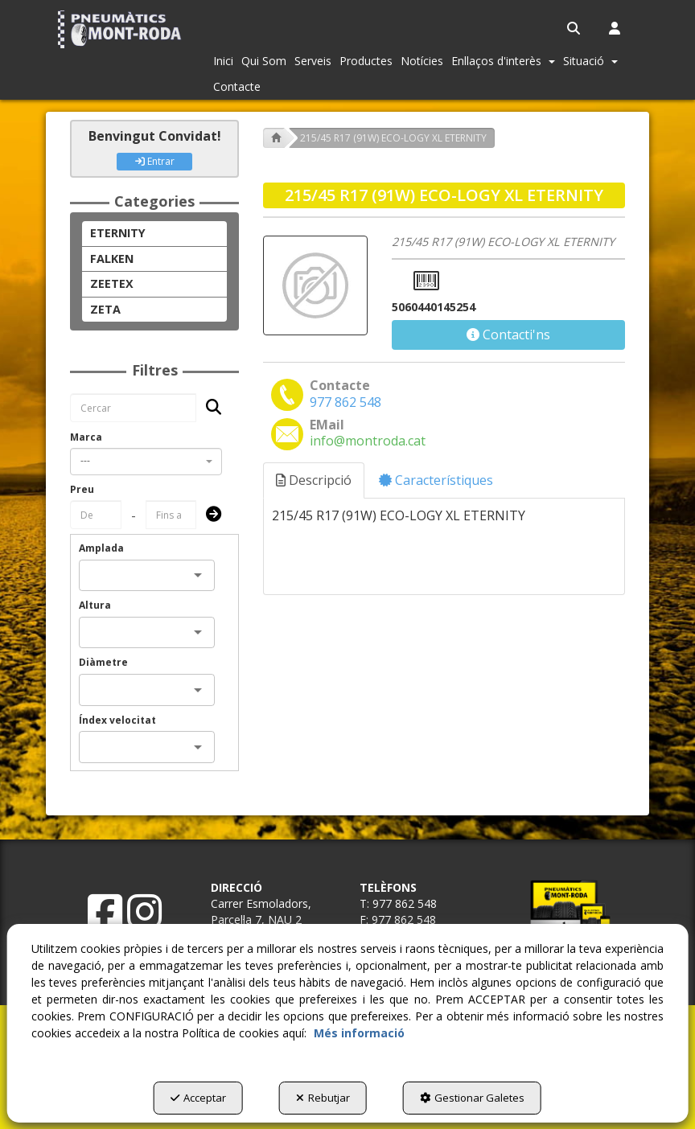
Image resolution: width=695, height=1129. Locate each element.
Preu (82, 489)
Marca (86, 437)
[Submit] (208, 515)
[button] (121, 29)
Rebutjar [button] (323, 1097)
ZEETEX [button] (112, 283)
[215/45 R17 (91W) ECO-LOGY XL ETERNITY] (315, 286)
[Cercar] (208, 408)
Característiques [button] (436, 480)
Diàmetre (103, 662)
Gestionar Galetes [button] (472, 1097)
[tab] (314, 480)
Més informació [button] (359, 1033)
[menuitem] (574, 28)
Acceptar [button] (198, 1097)
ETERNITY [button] (118, 232)
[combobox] (146, 461)
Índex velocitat (117, 720)
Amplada (101, 548)
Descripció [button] (314, 480)
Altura (95, 605)
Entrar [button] (155, 161)
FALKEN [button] (112, 258)
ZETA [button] (105, 309)
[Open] (198, 575)
